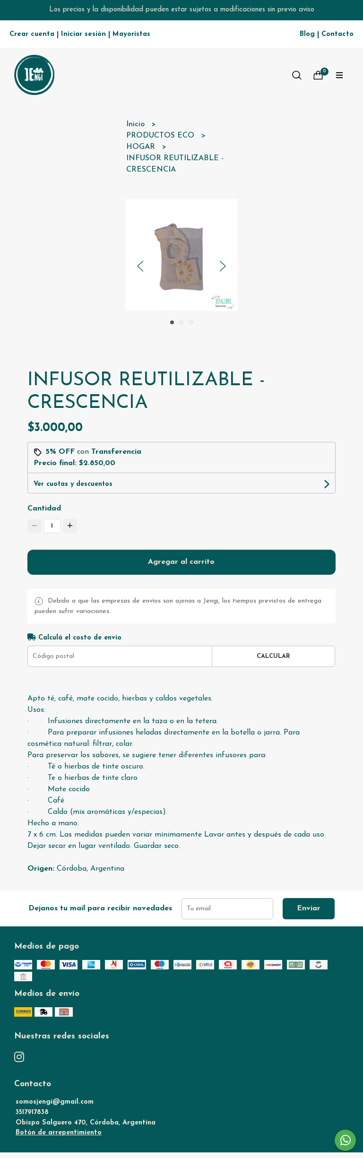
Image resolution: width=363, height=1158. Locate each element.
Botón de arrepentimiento (59, 1132)
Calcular (273, 656)
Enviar (308, 908)
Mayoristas (131, 34)
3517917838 (32, 1112)
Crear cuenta (31, 34)
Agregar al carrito (181, 562)
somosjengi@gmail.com (55, 1102)
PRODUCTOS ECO (161, 135)
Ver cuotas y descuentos (73, 484)
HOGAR (141, 147)
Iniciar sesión (83, 34)
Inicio (136, 124)
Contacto (337, 34)
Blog (307, 34)
